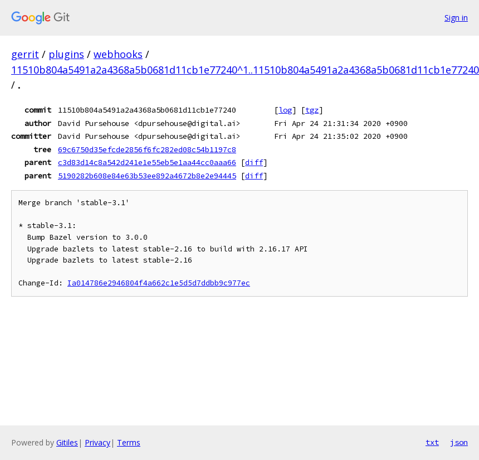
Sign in (456, 17)
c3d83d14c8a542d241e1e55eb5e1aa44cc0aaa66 (147, 162)
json (459, 442)
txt (432, 442)
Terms (128, 442)
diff (254, 162)
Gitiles (67, 442)
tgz (312, 110)
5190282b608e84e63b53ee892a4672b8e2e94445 (147, 176)
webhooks (118, 54)
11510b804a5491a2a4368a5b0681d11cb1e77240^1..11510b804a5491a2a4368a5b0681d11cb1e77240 (245, 69)
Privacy (97, 442)
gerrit (25, 54)
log (285, 110)
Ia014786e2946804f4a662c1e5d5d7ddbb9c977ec (158, 283)
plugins (66, 54)
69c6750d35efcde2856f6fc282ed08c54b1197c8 (147, 149)
